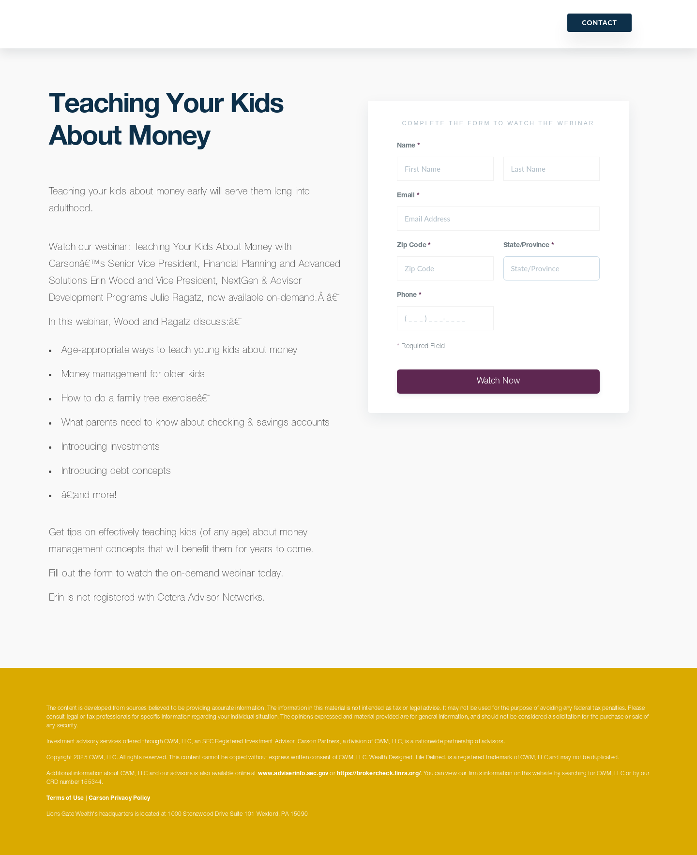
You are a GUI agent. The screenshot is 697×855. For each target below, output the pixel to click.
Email (408, 195)
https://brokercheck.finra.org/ (379, 774)
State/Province (528, 245)
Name (408, 146)
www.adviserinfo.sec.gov (293, 774)
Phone (409, 295)
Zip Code (414, 245)
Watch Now (498, 381)
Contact (599, 22)
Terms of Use (65, 798)
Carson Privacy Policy (119, 798)
